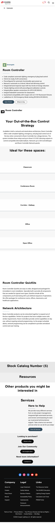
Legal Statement (25, 487)
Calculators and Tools (42, 497)
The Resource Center (42, 487)
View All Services (35, 429)
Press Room (8, 493)
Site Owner (18, 514)
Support (7, 500)
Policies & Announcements (25, 504)
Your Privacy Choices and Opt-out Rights (37, 512)
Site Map (37, 514)
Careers (7, 490)
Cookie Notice (28, 514)
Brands (7, 497)
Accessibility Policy (26, 497)
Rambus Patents (25, 493)
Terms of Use (8, 512)
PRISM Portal (40, 500)
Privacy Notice (18, 512)
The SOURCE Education (43, 490)
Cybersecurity (24, 500)
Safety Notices (24, 490)
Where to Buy (21, 102)
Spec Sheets (8, 102)
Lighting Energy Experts (43, 493)
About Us (7, 487)
